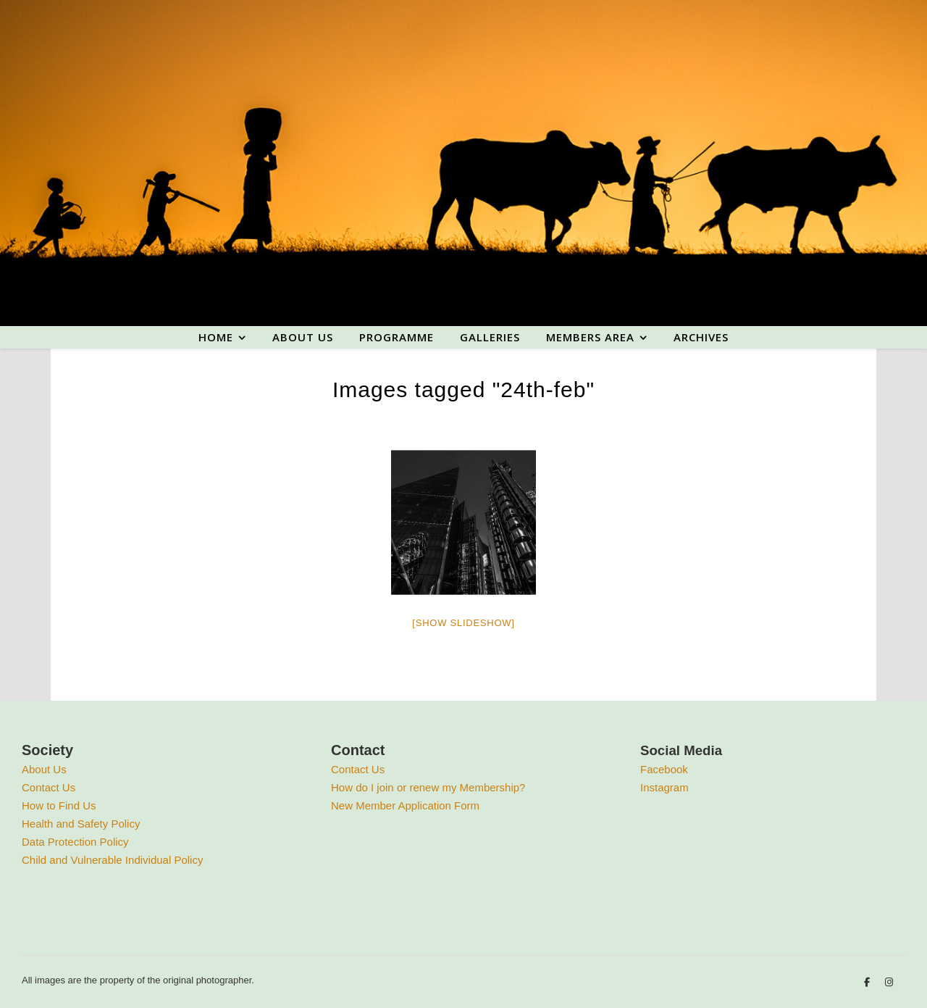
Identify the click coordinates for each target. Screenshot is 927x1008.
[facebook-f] (868, 982)
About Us (44, 769)
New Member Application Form (405, 805)
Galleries (490, 337)
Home (215, 337)
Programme (396, 337)
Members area (590, 337)
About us (302, 337)
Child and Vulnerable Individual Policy (112, 860)
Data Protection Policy (75, 842)
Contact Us (48, 787)
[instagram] (889, 982)
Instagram (664, 787)
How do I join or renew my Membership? (428, 787)
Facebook (664, 769)
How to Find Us (59, 805)
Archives (701, 337)
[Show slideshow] (463, 622)
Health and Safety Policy (81, 823)
